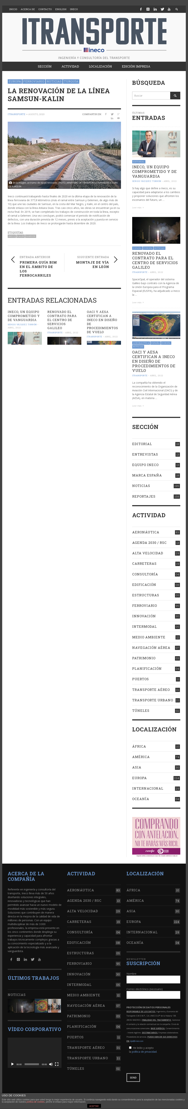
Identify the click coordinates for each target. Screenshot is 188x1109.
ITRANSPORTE (16, 114)
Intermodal (144, 626)
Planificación (147, 668)
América (141, 757)
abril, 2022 (14, 327)
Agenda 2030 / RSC (149, 542)
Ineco (11, 236)
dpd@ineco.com (136, 1041)
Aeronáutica (141, 343)
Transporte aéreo (151, 689)
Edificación (144, 584)
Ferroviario (33, 81)
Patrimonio (144, 658)
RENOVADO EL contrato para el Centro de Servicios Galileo (62, 320)
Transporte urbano (152, 700)
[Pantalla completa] (57, 1064)
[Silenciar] (51, 1064)
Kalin (20, 236)
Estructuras (145, 595)
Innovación (144, 616)
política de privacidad (144, 1051)
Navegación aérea (151, 647)
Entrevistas (145, 454)
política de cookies (35, 1102)
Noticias (54, 81)
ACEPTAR (94, 1106)
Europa (15, 81)
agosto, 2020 (36, 114)
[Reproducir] (12, 1064)
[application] (35, 1053)
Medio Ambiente (148, 637)
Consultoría (145, 574)
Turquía (71, 81)
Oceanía (140, 799)
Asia (136, 767)
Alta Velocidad (147, 553)
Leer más (138, 207)
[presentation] (154, 1063)
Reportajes (144, 496)
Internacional (147, 788)
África (139, 746)
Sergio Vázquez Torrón (22, 324)
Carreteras (144, 563)
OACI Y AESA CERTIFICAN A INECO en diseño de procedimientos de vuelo (102, 322)
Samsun (30, 236)
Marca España (147, 475)
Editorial (139, 161)
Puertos (140, 679)
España (137, 248)
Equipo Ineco (145, 465)
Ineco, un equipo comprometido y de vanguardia (24, 316)
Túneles (140, 710)
